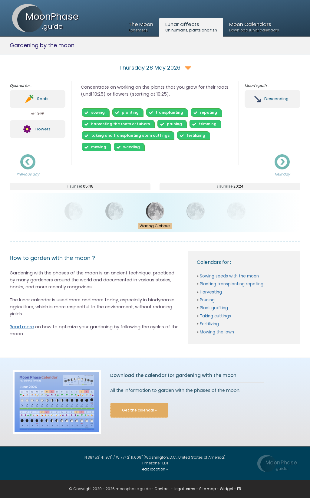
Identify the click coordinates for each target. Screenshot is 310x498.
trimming (207, 123)
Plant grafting (213, 308)
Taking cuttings (215, 316)
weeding (131, 146)
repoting (208, 112)
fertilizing (195, 135)
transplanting (169, 112)
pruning (174, 123)
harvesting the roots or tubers (120, 123)
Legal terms (184, 488)
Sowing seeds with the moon (229, 276)
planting (130, 112)
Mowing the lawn (216, 332)
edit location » (155, 469)
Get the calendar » (139, 410)
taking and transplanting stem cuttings (130, 135)
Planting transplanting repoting (231, 284)
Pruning (207, 300)
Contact (162, 488)
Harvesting (210, 292)
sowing (98, 112)
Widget (226, 488)
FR (239, 488)
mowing (98, 146)
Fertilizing (209, 324)
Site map (207, 488)
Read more (22, 327)
